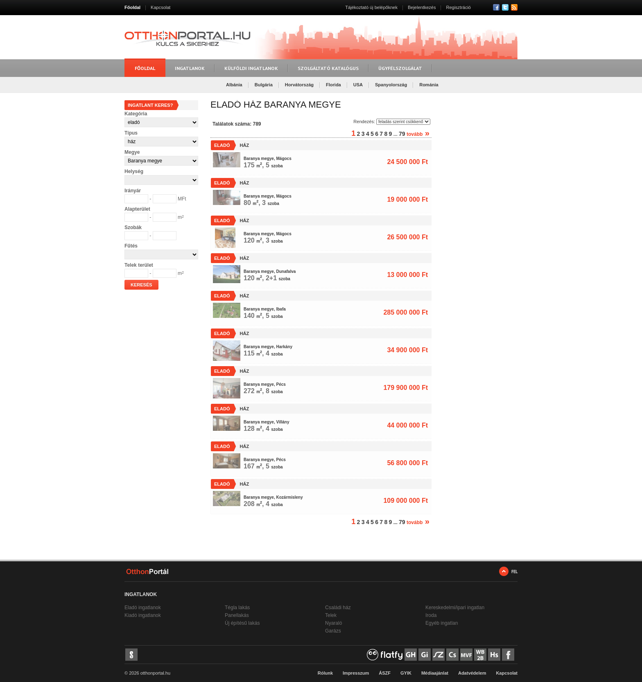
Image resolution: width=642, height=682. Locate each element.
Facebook (496, 7)
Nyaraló (333, 623)
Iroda (430, 615)
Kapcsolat (160, 7)
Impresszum (356, 673)
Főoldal (132, 7)
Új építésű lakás (242, 623)
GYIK (405, 673)
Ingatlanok (190, 68)
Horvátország (299, 84)
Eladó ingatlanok (142, 607)
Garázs (333, 631)
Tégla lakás (237, 607)
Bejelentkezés (422, 7)
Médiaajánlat (434, 673)
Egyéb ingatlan (441, 623)
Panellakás (237, 615)
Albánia (234, 84)
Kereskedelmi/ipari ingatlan (454, 607)
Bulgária (264, 84)
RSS (514, 7)
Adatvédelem (472, 673)
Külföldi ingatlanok (251, 68)
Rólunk (325, 673)
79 (402, 134)
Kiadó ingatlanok (142, 615)
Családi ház (338, 607)
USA (358, 84)
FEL (514, 571)
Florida (333, 84)
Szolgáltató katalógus (328, 68)
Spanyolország (391, 84)
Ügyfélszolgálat (400, 68)
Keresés (141, 284)
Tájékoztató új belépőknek (371, 7)
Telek (331, 615)
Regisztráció (458, 7)
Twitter (505, 7)
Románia (428, 84)
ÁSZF (385, 673)
